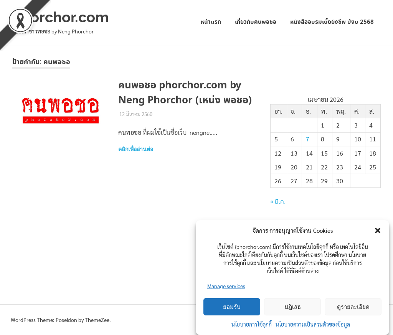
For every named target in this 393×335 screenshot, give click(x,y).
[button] (377, 230)
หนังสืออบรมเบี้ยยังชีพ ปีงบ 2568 (332, 22)
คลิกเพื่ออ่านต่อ (135, 149)
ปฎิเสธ (292, 306)
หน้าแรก (211, 22)
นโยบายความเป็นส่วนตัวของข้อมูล (313, 324)
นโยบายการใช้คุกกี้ (251, 324)
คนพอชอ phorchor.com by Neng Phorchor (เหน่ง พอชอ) (185, 93)
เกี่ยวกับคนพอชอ (255, 22)
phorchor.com (60, 17)
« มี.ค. (278, 201)
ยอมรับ (232, 306)
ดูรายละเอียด (353, 306)
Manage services (226, 285)
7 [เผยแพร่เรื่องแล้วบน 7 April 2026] (307, 139)
